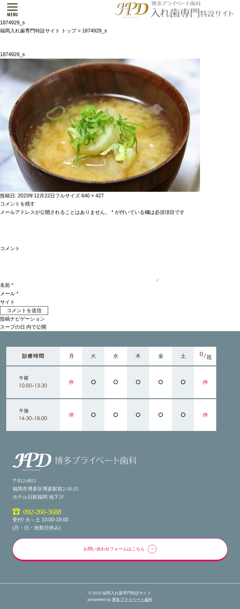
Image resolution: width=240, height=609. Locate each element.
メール (9, 293)
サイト (7, 302)
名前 (6, 285)
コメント (10, 248)
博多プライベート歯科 (132, 599)
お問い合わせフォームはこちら (114, 549)
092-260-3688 (42, 512)
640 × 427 (93, 195)
